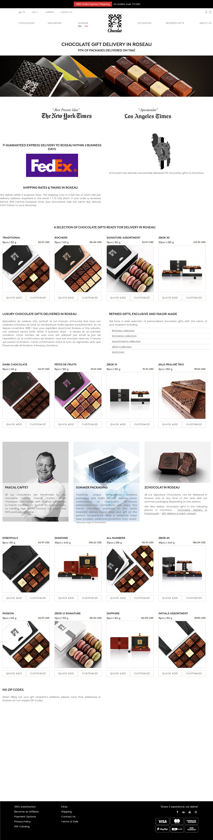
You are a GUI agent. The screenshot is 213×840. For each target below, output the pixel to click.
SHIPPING (50, 12)
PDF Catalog (21, 826)
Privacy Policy (22, 821)
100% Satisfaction (25, 806)
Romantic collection (124, 336)
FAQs (64, 806)
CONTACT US (66, 12)
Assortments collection (126, 341)
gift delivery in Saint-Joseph (179, 513)
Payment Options (25, 816)
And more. (118, 352)
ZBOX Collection (122, 346)
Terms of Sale (69, 821)
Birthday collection (123, 330)
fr (24, 12)
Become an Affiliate (26, 811)
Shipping (66, 811)
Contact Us (68, 816)
